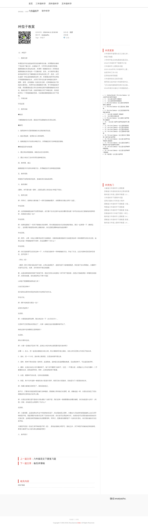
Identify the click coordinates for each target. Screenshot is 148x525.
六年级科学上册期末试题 (113, 66)
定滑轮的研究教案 (111, 76)
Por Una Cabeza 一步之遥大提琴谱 (118, 127)
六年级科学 (34, 11)
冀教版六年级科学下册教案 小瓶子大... (118, 204)
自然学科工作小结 (111, 72)
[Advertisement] (59, 18)
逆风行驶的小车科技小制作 (114, 201)
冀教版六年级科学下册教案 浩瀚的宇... (118, 210)
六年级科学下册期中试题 (113, 197)
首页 (31, 3)
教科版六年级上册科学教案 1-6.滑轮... (118, 223)
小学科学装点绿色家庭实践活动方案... (118, 60)
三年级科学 (41, 3)
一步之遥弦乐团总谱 (113, 116)
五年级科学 (67, 3)
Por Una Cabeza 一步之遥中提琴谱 (118, 129)
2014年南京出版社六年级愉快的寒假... (118, 88)
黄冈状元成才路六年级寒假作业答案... (118, 82)
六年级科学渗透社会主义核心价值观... (118, 54)
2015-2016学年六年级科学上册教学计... (119, 69)
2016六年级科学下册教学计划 (115, 63)
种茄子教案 (21, 485)
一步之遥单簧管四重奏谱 (114, 101)
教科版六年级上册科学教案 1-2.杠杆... (118, 194)
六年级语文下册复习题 (45, 459)
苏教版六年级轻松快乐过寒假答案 (116, 191)
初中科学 (46, 11)
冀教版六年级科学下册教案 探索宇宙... (118, 219)
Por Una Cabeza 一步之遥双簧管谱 (118, 125)
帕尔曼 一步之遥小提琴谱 (115, 154)
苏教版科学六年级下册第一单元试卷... (118, 213)
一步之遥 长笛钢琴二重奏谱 (115, 114)
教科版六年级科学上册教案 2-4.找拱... (118, 216)
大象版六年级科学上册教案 (114, 188)
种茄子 (42, 38)
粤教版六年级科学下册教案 (114, 207)
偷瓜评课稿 (39, 463)
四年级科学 (54, 3)
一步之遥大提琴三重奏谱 (114, 99)
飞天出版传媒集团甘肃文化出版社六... (118, 85)
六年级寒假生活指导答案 (113, 79)
